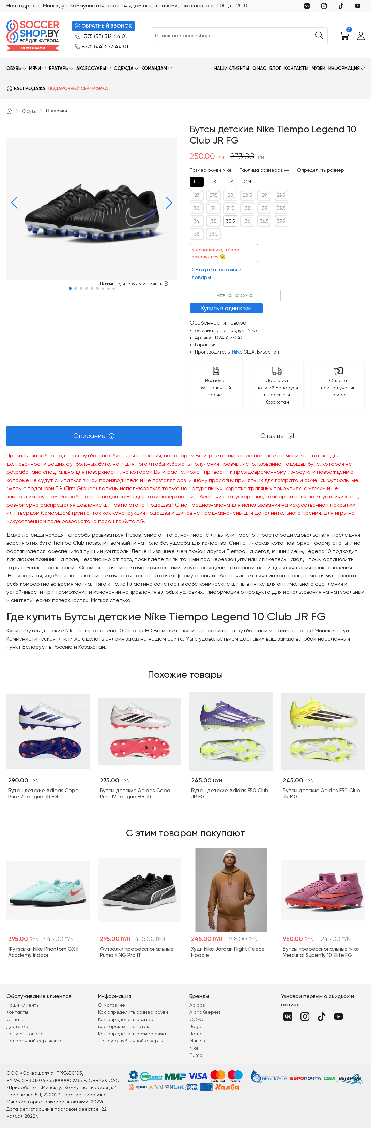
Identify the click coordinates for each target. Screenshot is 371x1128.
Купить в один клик (226, 308)
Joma (196, 1033)
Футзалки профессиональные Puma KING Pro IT (137, 952)
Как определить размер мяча (132, 1033)
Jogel (195, 1026)
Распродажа (29, 88)
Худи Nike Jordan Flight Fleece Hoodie (228, 952)
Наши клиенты (231, 68)
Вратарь (58, 68)
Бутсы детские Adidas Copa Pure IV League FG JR (135, 793)
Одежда (124, 68)
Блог (275, 68)
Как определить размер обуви (133, 1012)
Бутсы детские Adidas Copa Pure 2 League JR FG (43, 793)
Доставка (17, 1026)
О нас (259, 68)
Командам (154, 68)
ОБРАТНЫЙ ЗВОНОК (103, 26)
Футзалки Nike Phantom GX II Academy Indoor (43, 952)
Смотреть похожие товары (216, 274)
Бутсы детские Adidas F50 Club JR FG (229, 793)
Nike (236, 352)
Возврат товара (25, 1033)
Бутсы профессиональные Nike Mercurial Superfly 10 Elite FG (321, 952)
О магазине (111, 1005)
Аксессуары (91, 68)
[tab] (196, 182)
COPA (196, 1019)
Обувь (13, 68)
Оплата (15, 1019)
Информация (344, 68)
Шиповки (56, 111)
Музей (318, 68)
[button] (13, 203)
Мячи (35, 68)
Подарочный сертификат (79, 88)
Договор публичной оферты (131, 1040)
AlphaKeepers (205, 1012)
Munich (197, 1040)
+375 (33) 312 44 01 (101, 37)
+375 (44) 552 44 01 (101, 47)
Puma (196, 1055)
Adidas (197, 1005)
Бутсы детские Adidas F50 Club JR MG (321, 793)
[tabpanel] (185, 551)
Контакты (296, 68)
